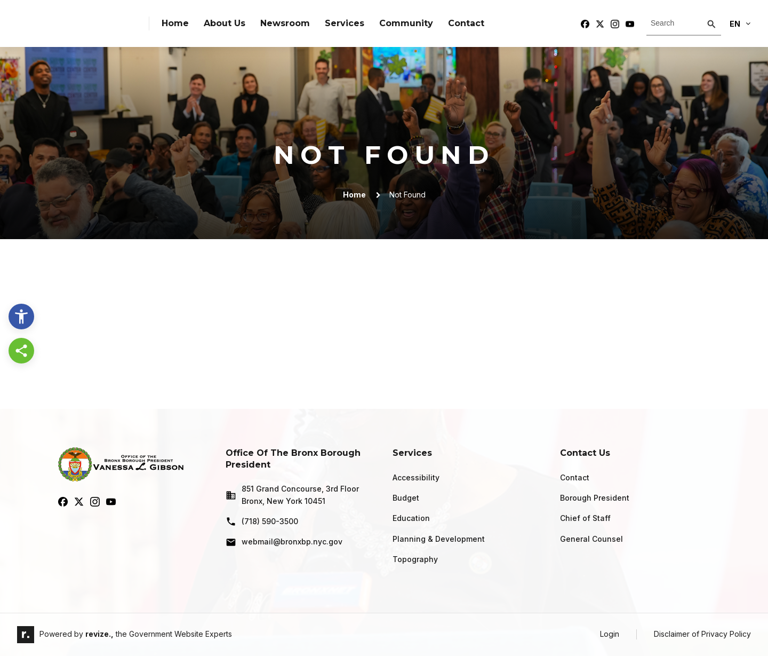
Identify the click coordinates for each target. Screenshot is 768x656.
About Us (224, 23)
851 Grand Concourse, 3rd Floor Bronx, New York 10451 (292, 494)
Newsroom (285, 23)
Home (175, 23)
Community (406, 23)
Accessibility (416, 477)
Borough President (594, 497)
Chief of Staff (585, 518)
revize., (99, 633)
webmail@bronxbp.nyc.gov (284, 542)
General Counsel (591, 538)
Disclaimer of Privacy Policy (702, 633)
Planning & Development (439, 538)
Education (411, 518)
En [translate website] (740, 23)
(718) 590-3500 (262, 521)
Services (344, 23)
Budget (406, 497)
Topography (415, 559)
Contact (466, 23)
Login (609, 633)
